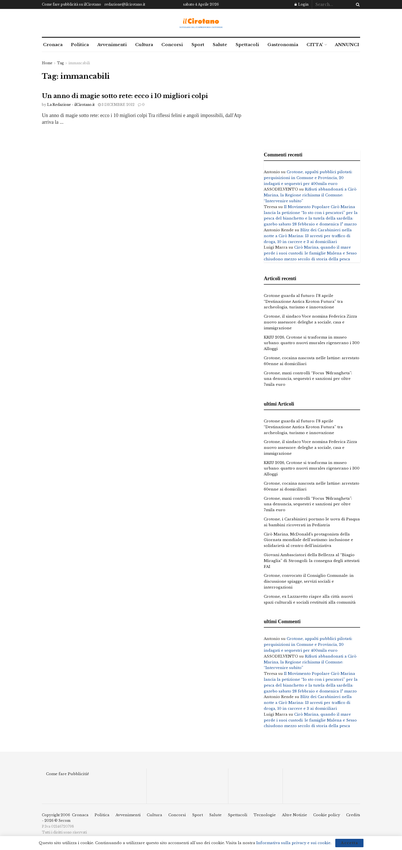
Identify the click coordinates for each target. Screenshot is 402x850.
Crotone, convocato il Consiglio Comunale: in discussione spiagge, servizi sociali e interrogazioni (309, 581)
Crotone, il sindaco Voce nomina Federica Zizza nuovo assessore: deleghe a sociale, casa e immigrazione (310, 322)
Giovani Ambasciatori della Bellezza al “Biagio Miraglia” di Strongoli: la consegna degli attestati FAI (312, 561)
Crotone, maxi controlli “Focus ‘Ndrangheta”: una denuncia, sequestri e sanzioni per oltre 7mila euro (308, 379)
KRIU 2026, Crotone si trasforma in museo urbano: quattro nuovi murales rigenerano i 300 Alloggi (312, 343)
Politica (80, 44)
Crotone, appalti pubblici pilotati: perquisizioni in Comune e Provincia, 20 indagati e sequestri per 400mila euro (308, 178)
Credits (353, 815)
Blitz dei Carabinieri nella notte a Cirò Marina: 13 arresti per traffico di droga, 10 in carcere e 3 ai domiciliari (308, 236)
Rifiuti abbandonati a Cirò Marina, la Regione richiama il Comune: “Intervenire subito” (310, 195)
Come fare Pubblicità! (67, 774)
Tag (60, 63)
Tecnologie (264, 815)
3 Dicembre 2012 (116, 105)
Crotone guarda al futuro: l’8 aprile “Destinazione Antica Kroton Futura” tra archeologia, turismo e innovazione (303, 301)
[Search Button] (356, 4)
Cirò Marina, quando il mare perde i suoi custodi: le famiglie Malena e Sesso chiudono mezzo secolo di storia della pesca (310, 253)
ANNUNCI (347, 44)
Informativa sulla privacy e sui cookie (293, 843)
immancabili (79, 63)
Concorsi (172, 44)
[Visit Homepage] (201, 23)
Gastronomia (282, 44)
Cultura (144, 44)
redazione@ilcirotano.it (124, 4)
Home (47, 63)
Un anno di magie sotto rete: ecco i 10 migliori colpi (125, 96)
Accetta (349, 843)
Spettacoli (247, 44)
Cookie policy (326, 815)
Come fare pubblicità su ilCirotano (71, 4)
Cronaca (53, 44)
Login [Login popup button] (301, 4)
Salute (220, 44)
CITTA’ (315, 44)
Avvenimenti (112, 44)
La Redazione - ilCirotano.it (71, 105)
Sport (198, 44)
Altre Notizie (294, 815)
